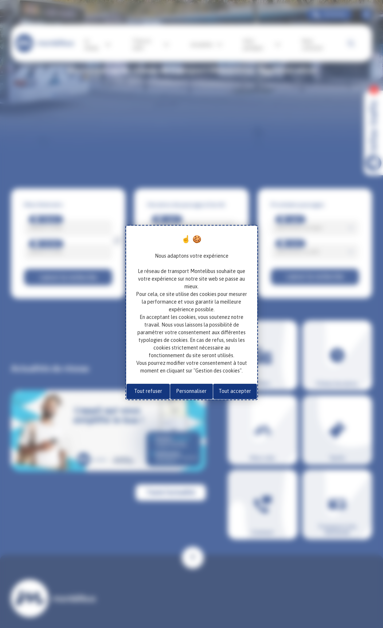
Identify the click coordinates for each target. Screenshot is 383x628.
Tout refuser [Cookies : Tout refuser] (148, 391)
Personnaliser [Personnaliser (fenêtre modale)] (191, 391)
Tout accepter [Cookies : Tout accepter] (235, 391)
